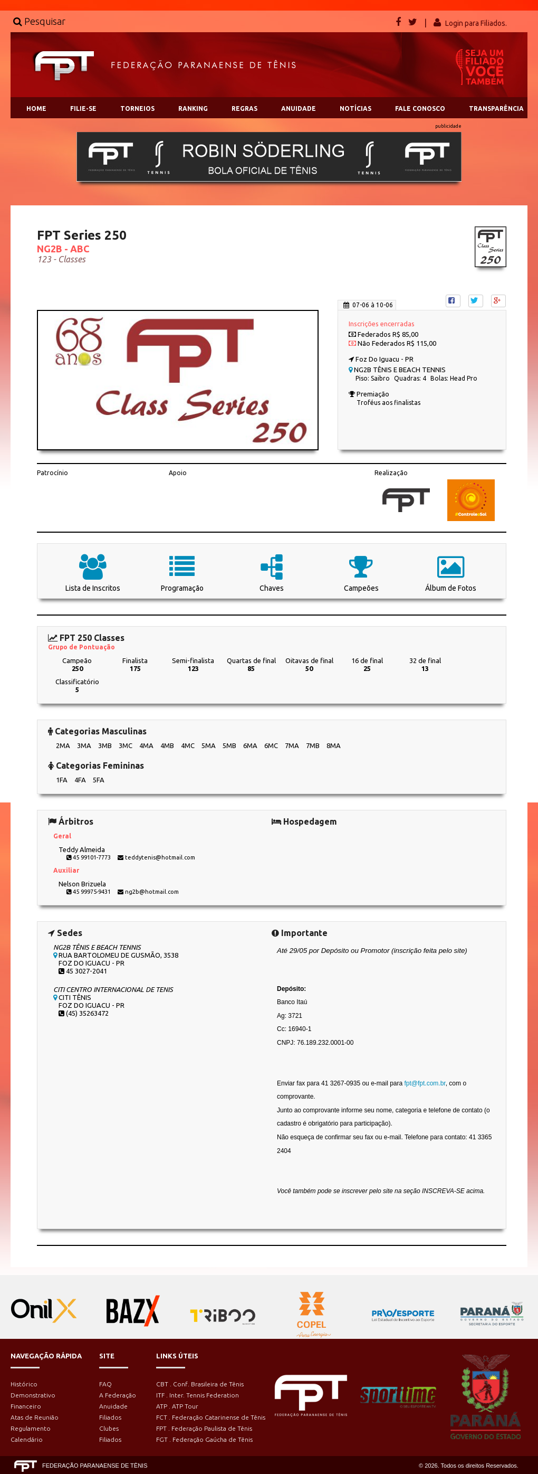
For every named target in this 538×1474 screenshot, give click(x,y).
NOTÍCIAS (355, 108)
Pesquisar (39, 21)
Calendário (27, 1439)
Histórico (24, 1384)
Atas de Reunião (35, 1417)
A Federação (117, 1395)
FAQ (105, 1384)
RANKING (193, 108)
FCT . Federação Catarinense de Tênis (210, 1417)
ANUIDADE (298, 108)
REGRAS (244, 108)
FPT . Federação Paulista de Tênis (204, 1428)
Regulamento (31, 1428)
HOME (36, 108)
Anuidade (113, 1406)
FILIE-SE (83, 108)
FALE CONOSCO (420, 108)
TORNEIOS (137, 108)
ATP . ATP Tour (177, 1406)
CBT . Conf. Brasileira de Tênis (200, 1384)
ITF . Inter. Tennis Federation (197, 1395)
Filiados (110, 1417)
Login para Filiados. (476, 23)
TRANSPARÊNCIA (496, 108)
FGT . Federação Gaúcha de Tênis (204, 1439)
